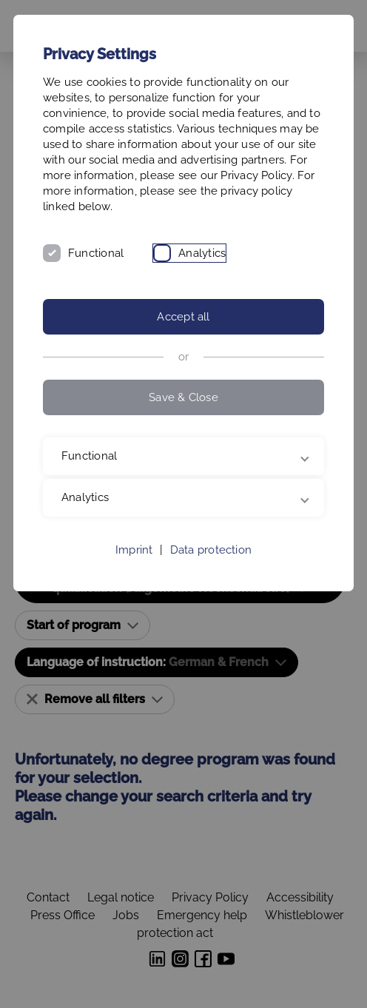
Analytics (202, 253)
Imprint (134, 550)
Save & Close (183, 397)
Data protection (211, 550)
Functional (96, 253)
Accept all (183, 316)
